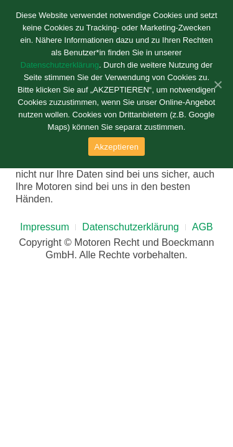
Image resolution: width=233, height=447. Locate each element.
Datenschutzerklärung (130, 227)
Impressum (44, 227)
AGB (202, 227)
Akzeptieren (116, 146)
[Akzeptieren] (217, 84)
